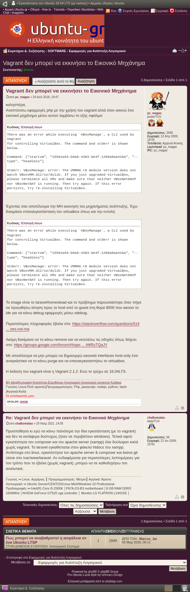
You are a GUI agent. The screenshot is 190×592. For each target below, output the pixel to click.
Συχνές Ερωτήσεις (136, 11)
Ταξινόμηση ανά (136, 505)
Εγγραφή (162, 11)
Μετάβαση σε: (21, 562)
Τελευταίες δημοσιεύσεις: (63, 505)
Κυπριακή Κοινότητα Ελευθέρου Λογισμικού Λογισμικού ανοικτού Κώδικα (69, 382)
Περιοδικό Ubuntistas (80, 9)
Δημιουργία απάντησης (16, 80)
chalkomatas (24, 423)
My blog (11, 382)
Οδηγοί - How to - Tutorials (47, 9)
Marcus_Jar (148, 538)
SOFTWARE (57, 51)
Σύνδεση (181, 11)
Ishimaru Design (111, 574)
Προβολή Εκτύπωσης (174, 50)
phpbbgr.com (113, 581)
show (24, 401)
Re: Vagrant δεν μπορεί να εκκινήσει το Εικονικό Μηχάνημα (67, 417)
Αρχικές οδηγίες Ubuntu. (107, 3)
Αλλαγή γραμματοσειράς (182, 51)
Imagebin (18, 12)
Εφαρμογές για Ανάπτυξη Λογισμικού (97, 51)
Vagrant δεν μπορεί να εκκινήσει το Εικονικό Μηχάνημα (74, 63)
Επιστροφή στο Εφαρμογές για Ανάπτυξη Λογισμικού (44, 557)
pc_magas (22, 97)
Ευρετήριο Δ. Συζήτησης (26, 51)
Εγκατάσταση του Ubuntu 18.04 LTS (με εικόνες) (53, 3)
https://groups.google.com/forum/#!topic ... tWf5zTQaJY (60, 345)
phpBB (92, 571)
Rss (113, 11)
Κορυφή (182, 408)
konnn (28, 69)
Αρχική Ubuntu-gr (16, 9)
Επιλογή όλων (31, 127)
